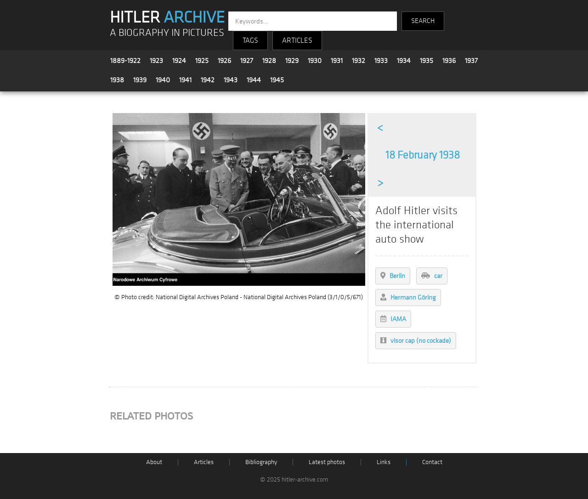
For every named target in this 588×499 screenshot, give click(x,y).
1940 (163, 80)
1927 (246, 60)
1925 (202, 60)
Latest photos (327, 462)
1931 (337, 60)
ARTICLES (297, 40)
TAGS (250, 40)
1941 (185, 80)
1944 (254, 80)
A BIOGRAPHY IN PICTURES (167, 33)
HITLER (167, 17)
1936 (449, 60)
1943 (230, 80)
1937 (471, 60)
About (154, 462)
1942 (208, 80)
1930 (315, 60)
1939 (140, 80)
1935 (426, 60)
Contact (432, 462)
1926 (224, 60)
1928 (269, 60)
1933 (381, 60)
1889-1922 (125, 60)
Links (383, 462)
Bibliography (261, 462)
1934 (404, 60)
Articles (204, 462)
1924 (179, 60)
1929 (292, 60)
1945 (277, 80)
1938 (117, 80)
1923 (156, 60)
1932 (358, 60)
